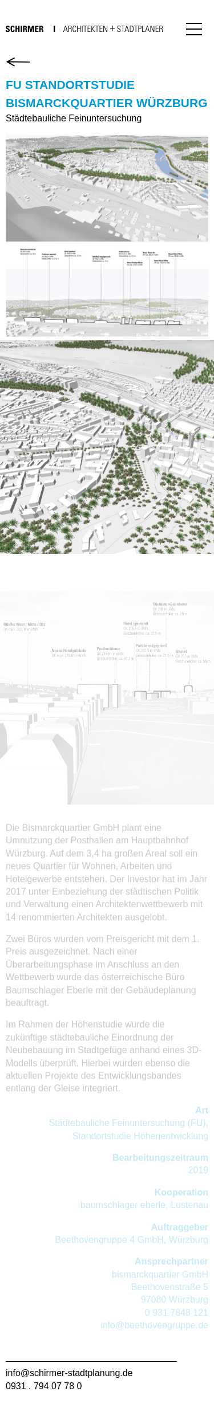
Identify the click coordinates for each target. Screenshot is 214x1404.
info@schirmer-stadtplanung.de (69, 1373)
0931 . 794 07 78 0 (44, 1386)
